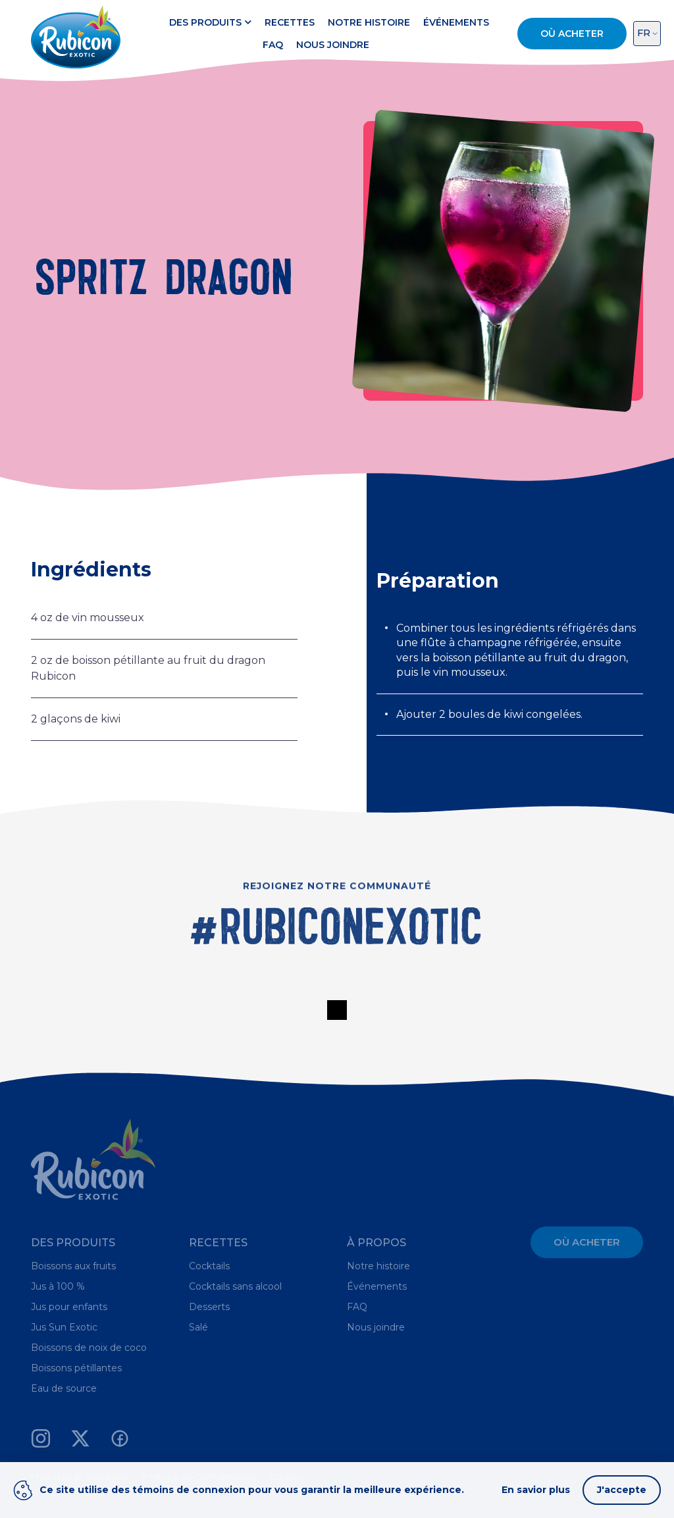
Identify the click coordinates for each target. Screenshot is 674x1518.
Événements (456, 22)
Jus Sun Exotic (64, 1327)
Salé (198, 1327)
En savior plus (536, 1490)
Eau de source (64, 1388)
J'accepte (621, 1490)
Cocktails (209, 1266)
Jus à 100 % (58, 1286)
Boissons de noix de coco (89, 1348)
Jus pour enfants (69, 1307)
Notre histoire (369, 22)
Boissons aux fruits (73, 1266)
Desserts (209, 1307)
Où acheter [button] (572, 33)
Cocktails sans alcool (235, 1286)
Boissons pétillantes (76, 1368)
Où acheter (587, 1242)
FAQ (273, 45)
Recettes (290, 22)
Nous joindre (332, 45)
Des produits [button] (210, 22)
